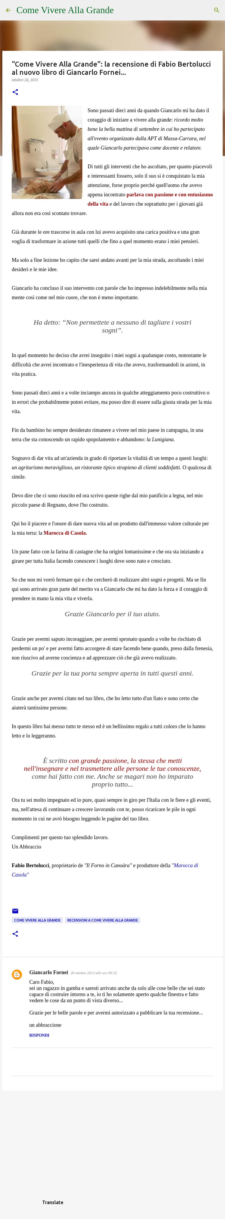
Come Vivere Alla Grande (65, 10)
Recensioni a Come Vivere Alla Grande (102, 920)
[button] (15, 92)
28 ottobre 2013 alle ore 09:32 (93, 973)
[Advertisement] (112, 1140)
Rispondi (39, 1035)
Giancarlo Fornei (48, 972)
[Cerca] (122, 10)
